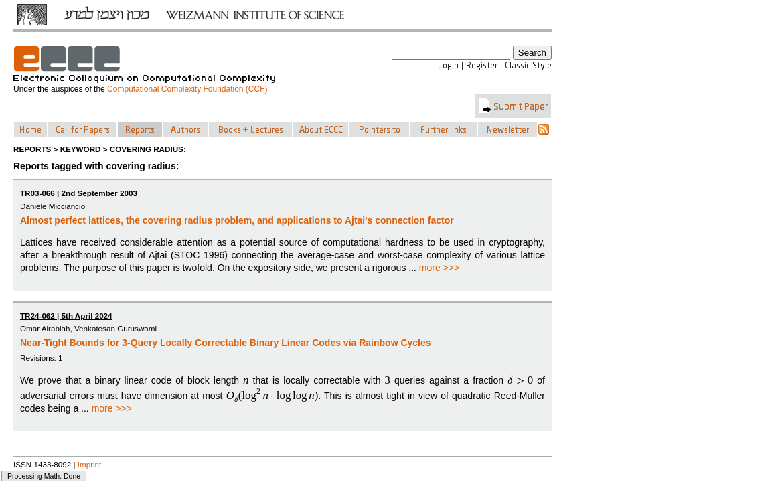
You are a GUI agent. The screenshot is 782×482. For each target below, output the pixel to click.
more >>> (439, 267)
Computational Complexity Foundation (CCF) (187, 89)
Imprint (90, 464)
